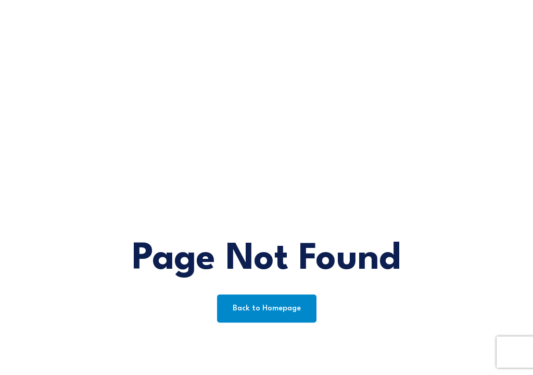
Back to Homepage (267, 308)
